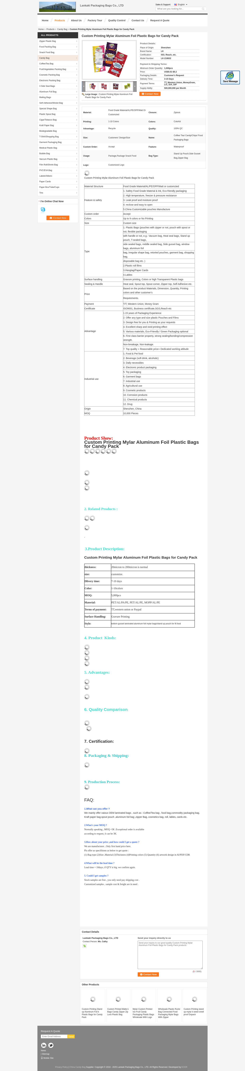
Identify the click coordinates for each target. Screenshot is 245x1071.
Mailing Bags (45, 97)
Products (60, 20)
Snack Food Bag (46, 52)
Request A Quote (159, 20)
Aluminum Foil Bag (47, 92)
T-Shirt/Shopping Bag (49, 136)
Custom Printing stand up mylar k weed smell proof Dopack (194, 1012)
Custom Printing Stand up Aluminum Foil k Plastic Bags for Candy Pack (92, 1013)
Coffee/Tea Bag (46, 63)
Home (45, 20)
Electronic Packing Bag (49, 80)
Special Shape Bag (48, 108)
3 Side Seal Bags (47, 86)
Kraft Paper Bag (46, 125)
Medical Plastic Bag (48, 148)
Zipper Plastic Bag (47, 41)
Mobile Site (47, 1058)
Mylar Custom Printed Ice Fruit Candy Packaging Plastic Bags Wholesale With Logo (143, 1013)
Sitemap (45, 1054)
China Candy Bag (78, 1067)
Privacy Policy (61, 1067)
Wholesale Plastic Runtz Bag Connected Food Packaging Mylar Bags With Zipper (169, 1013)
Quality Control (116, 20)
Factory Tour (95, 20)
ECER (184, 1067)
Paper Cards (45, 181)
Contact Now (151, 94)
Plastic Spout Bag (47, 114)
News (43, 1050)
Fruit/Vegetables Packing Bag (52, 69)
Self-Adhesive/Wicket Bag (51, 103)
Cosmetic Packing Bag (49, 75)
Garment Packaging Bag (50, 142)
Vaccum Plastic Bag (48, 159)
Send (71, 1036)
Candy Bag (62, 29)
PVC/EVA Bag (45, 170)
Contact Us (138, 20)
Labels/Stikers (45, 176)
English (182, 4)
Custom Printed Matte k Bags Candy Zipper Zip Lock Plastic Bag (117, 1012)
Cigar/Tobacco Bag (47, 120)
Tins (41, 193)
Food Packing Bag (47, 47)
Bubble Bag (44, 153)
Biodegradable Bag (48, 131)
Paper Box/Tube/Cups (49, 187)
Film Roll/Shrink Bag (48, 165)
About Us (76, 20)
